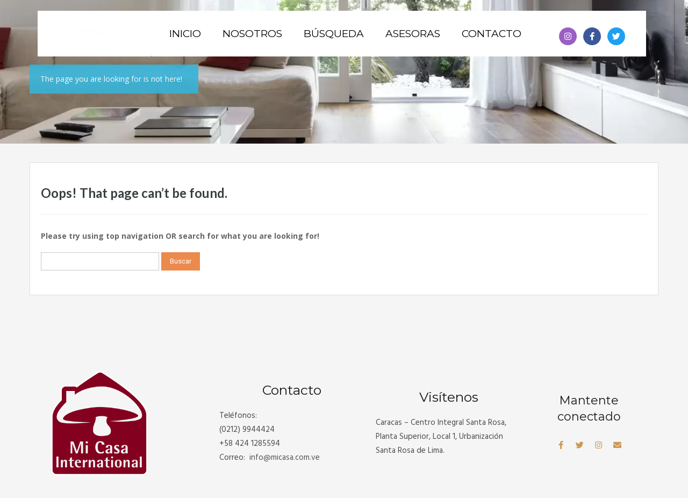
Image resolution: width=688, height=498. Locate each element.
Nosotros (252, 33)
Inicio (185, 33)
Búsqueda (334, 33)
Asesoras (412, 33)
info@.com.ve (284, 457)
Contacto (491, 33)
